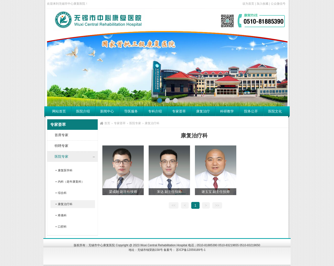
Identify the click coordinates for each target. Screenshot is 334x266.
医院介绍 (83, 111)
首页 (107, 123)
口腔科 (62, 226)
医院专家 (135, 123)
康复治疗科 (65, 204)
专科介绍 (155, 111)
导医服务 (131, 111)
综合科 (62, 193)
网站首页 (59, 111)
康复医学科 (65, 170)
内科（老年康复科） (71, 181)
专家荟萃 (179, 111)
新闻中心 (107, 111)
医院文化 (275, 111)
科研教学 (227, 111)
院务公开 (251, 111)
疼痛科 (62, 215)
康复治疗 (203, 111)
